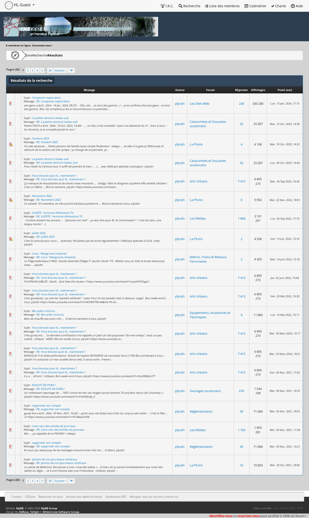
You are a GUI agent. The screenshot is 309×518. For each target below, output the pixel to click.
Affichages (258, 90)
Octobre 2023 (40, 138)
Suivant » (60, 70)
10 (241, 465)
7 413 (241, 181)
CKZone (34, 55)
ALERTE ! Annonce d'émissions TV (53, 212)
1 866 (241, 218)
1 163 (241, 430)
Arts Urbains (198, 181)
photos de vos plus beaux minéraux (54, 459)
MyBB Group (49, 508)
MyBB (19, 508)
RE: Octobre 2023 (47, 142)
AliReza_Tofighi (29, 512)
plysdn (180, 103)
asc (289, 90)
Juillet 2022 (39, 233)
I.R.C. (167, 6)
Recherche (189, 6)
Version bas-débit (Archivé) (84, 497)
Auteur (180, 90)
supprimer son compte (46, 405)
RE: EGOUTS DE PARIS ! (50, 389)
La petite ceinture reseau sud (50, 118)
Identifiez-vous (220, 516)
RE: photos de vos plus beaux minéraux (61, 463)
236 (241, 103)
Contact (16, 497)
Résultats (79, 55)
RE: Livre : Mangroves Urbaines (56, 257)
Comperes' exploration (46, 97)
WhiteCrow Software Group (61, 512)
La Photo (196, 144)
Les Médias (198, 218)
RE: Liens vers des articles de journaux (60, 429)
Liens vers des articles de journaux (54, 426)
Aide (297, 6)
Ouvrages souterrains (205, 391)
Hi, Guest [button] (18, 4)
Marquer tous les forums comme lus (154, 497)
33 (241, 124)
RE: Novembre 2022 (48, 199)
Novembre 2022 (42, 196)
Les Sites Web (199, 103)
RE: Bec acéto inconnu (50, 314)
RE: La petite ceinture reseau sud (56, 122)
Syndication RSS (115, 497)
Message (89, 90)
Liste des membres (222, 6)
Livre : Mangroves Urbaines (49, 253)
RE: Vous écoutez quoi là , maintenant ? (61, 179)
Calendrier (256, 6)
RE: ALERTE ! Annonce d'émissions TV (59, 216)
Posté (281, 90)
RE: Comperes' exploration (53, 101)
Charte (278, 6)
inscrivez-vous (249, 516)
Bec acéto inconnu (43, 311)
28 (50, 70)
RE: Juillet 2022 (45, 236)
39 (241, 411)
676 (241, 391)
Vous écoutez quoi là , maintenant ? (54, 175)
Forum (210, 90)
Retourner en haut (50, 497)
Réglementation (201, 411)
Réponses (241, 90)
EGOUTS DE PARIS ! (44, 385)
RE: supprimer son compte (53, 409)
